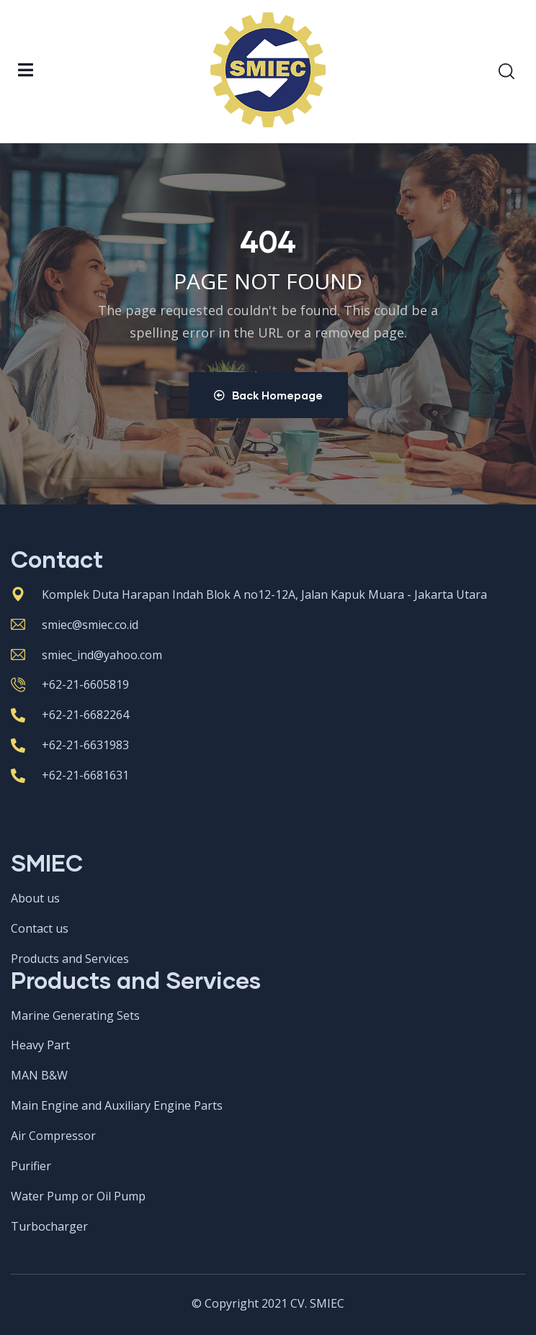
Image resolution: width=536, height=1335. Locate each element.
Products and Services (136, 980)
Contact (57, 559)
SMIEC (47, 862)
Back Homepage (268, 395)
